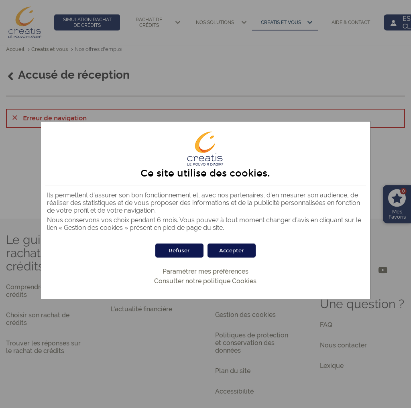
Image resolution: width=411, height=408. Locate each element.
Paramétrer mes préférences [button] (205, 271)
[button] (232, 251)
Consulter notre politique (205, 281)
